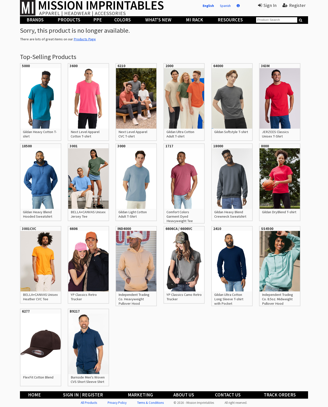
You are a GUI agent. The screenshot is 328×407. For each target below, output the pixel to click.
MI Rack (194, 20)
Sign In (267, 5)
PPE (97, 20)
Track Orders (280, 395)
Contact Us (228, 395)
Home (34, 395)
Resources (230, 20)
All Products (89, 403)
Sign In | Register (83, 395)
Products (69, 20)
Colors (122, 20)
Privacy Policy (117, 403)
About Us (183, 395)
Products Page (85, 39)
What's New (158, 20)
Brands (35, 20)
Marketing (140, 395)
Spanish (225, 6)
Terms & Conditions (150, 403)
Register (294, 5)
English (208, 6)
